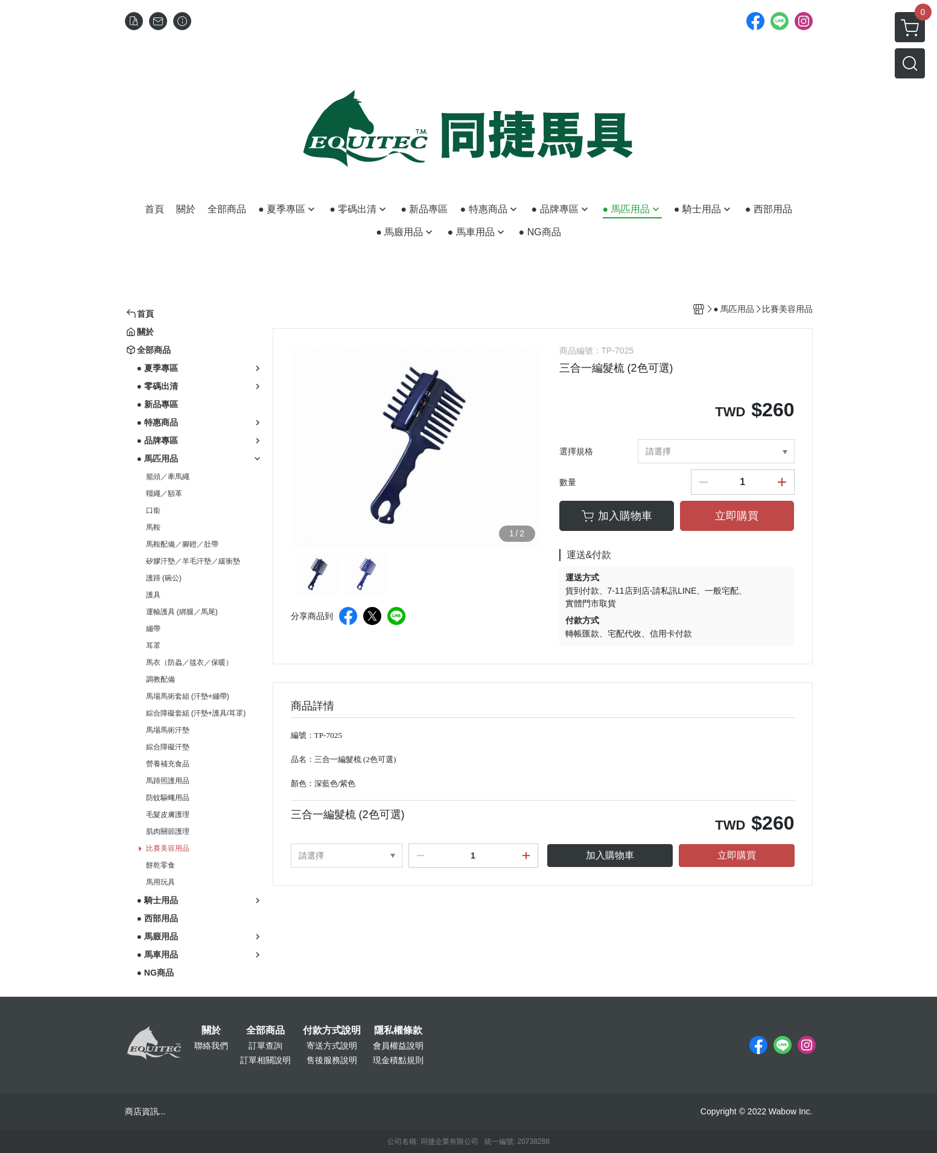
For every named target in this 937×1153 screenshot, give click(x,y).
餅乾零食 (160, 865)
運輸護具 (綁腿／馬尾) (182, 612)
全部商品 (265, 1030)
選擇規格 (576, 451)
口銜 (153, 510)
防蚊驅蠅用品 (167, 797)
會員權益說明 (398, 1045)
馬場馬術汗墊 (167, 730)
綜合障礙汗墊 (167, 747)
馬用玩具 (160, 882)
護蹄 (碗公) (164, 578)
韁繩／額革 (164, 493)
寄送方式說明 (332, 1045)
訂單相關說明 (265, 1060)
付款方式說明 (332, 1030)
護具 (153, 595)
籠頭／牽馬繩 (167, 476)
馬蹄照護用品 (167, 781)
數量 (567, 482)
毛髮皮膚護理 (167, 814)
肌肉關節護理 (167, 831)
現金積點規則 (398, 1060)
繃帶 (153, 628)
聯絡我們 (211, 1045)
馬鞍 (153, 527)
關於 (211, 1030)
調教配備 (160, 679)
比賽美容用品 (167, 848)
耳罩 (153, 645)
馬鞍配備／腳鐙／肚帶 (182, 544)
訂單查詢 (265, 1045)
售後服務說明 (332, 1060)
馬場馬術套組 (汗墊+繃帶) (187, 696)
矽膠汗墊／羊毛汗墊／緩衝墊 (193, 561)
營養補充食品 (167, 764)
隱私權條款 (398, 1030)
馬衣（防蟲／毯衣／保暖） (189, 662)
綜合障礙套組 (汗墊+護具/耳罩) (196, 713)
